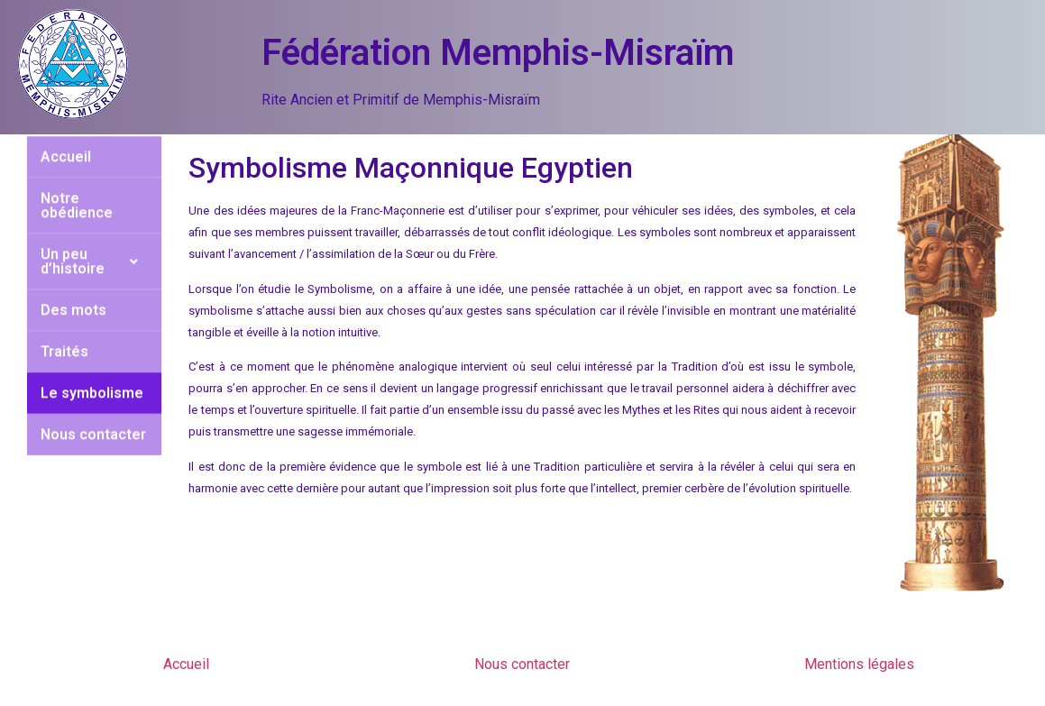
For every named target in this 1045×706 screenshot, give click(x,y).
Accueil (186, 664)
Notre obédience (77, 175)
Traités (64, 321)
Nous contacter (93, 404)
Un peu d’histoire (95, 231)
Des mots (73, 280)
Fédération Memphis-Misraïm (497, 53)
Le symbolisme (92, 362)
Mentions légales (859, 664)
